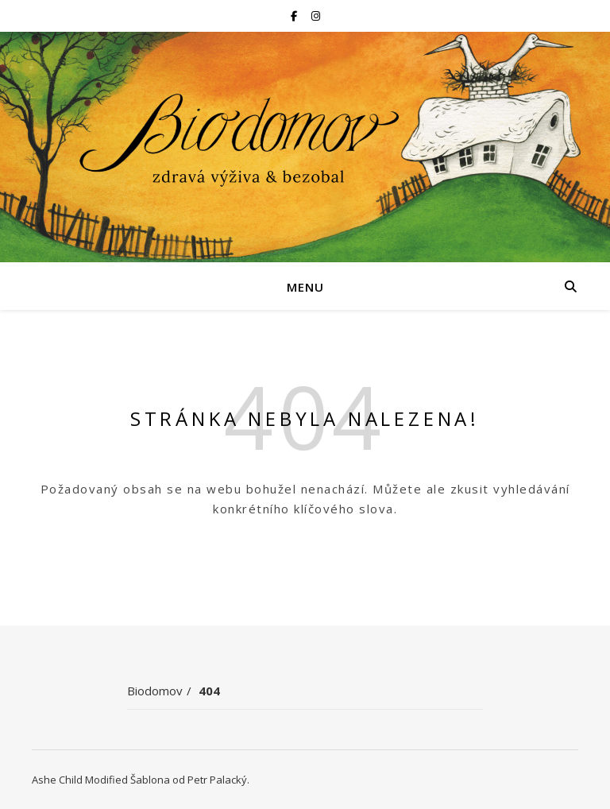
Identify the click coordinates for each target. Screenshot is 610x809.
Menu (305, 287)
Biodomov (155, 691)
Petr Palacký (217, 779)
